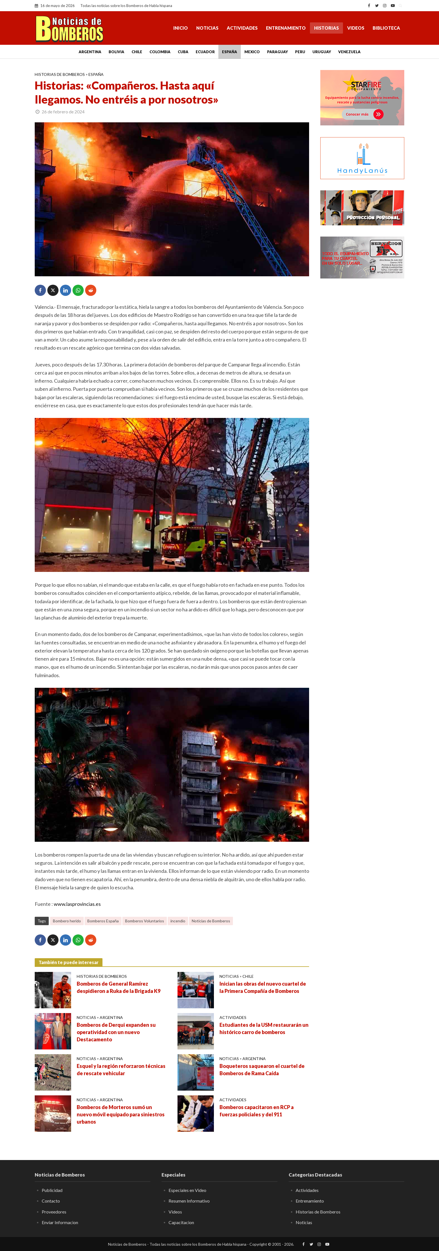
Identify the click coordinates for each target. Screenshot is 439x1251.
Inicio (180, 28)
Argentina (90, 52)
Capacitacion (181, 1222)
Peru (300, 52)
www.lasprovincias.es (77, 904)
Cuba (183, 52)
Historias (326, 28)
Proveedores (54, 1211)
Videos (355, 28)
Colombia (160, 52)
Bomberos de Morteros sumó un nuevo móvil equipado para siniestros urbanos (121, 1114)
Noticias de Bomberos (211, 920)
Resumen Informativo (189, 1200)
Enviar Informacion (60, 1222)
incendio (178, 920)
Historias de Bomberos (60, 74)
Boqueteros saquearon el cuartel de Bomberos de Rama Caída (262, 1069)
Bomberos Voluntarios (144, 920)
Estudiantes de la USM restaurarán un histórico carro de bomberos (264, 1028)
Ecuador (205, 52)
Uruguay (321, 52)
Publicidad (52, 1190)
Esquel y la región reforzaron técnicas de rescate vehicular (121, 1069)
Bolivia (116, 52)
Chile (137, 52)
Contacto (51, 1200)
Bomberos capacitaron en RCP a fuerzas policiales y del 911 (257, 1110)
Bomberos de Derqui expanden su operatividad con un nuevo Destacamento (116, 1032)
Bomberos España (103, 920)
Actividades (242, 28)
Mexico (252, 52)
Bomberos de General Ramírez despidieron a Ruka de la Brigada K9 (118, 987)
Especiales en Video (187, 1190)
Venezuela (349, 52)
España (229, 52)
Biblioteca (386, 28)
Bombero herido (67, 920)
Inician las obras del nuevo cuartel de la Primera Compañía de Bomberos (263, 987)
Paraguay (277, 52)
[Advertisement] (362, 374)
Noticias (207, 28)
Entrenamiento (286, 28)
